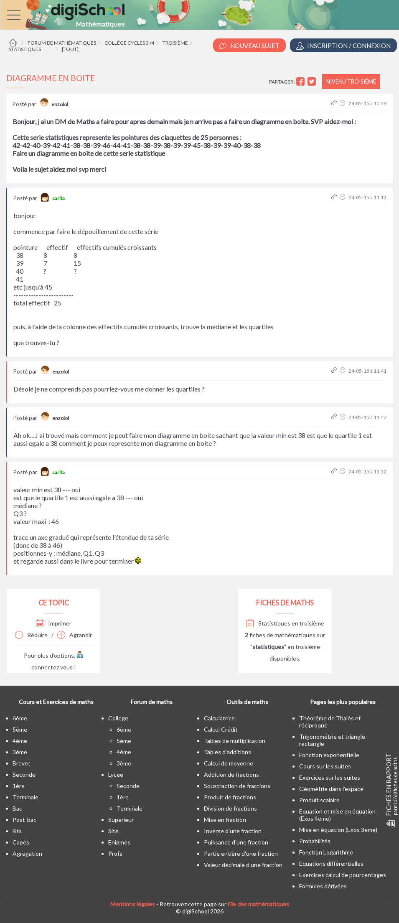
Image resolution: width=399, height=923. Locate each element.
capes (21, 842)
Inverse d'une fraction (233, 830)
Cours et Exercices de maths (56, 701)
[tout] (70, 49)
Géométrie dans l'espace (331, 788)
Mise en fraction (225, 819)
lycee (115, 774)
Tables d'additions (227, 751)
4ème (20, 740)
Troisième (175, 43)
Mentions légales (132, 904)
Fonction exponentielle (329, 754)
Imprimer (53, 623)
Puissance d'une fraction (236, 842)
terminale (25, 797)
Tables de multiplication (234, 740)
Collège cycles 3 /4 (129, 43)
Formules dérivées (323, 886)
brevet (21, 763)
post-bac (24, 819)
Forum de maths (152, 701)
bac (17, 808)
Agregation (27, 853)
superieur (121, 819)
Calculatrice (219, 718)
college (118, 718)
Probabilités (314, 840)
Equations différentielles (331, 863)
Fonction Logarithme (326, 852)
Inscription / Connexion (343, 46)
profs (115, 853)
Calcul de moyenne (228, 763)
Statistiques (25, 49)
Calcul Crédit (221, 729)
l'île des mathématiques (258, 904)
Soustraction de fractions (237, 785)
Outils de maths (247, 701)
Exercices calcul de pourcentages (342, 874)
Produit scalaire (319, 799)
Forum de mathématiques (62, 43)
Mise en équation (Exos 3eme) (338, 829)
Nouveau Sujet (249, 46)
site (113, 830)
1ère (19, 785)
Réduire (31, 634)
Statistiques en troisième (285, 623)
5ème (20, 729)
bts (17, 830)
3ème (20, 751)
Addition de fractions (231, 774)
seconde (24, 774)
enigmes (119, 842)
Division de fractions (230, 808)
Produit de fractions (230, 797)
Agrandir (74, 634)
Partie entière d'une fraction (241, 853)
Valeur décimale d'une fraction (243, 864)
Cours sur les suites (325, 766)
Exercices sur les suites (329, 777)
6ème (20, 718)
